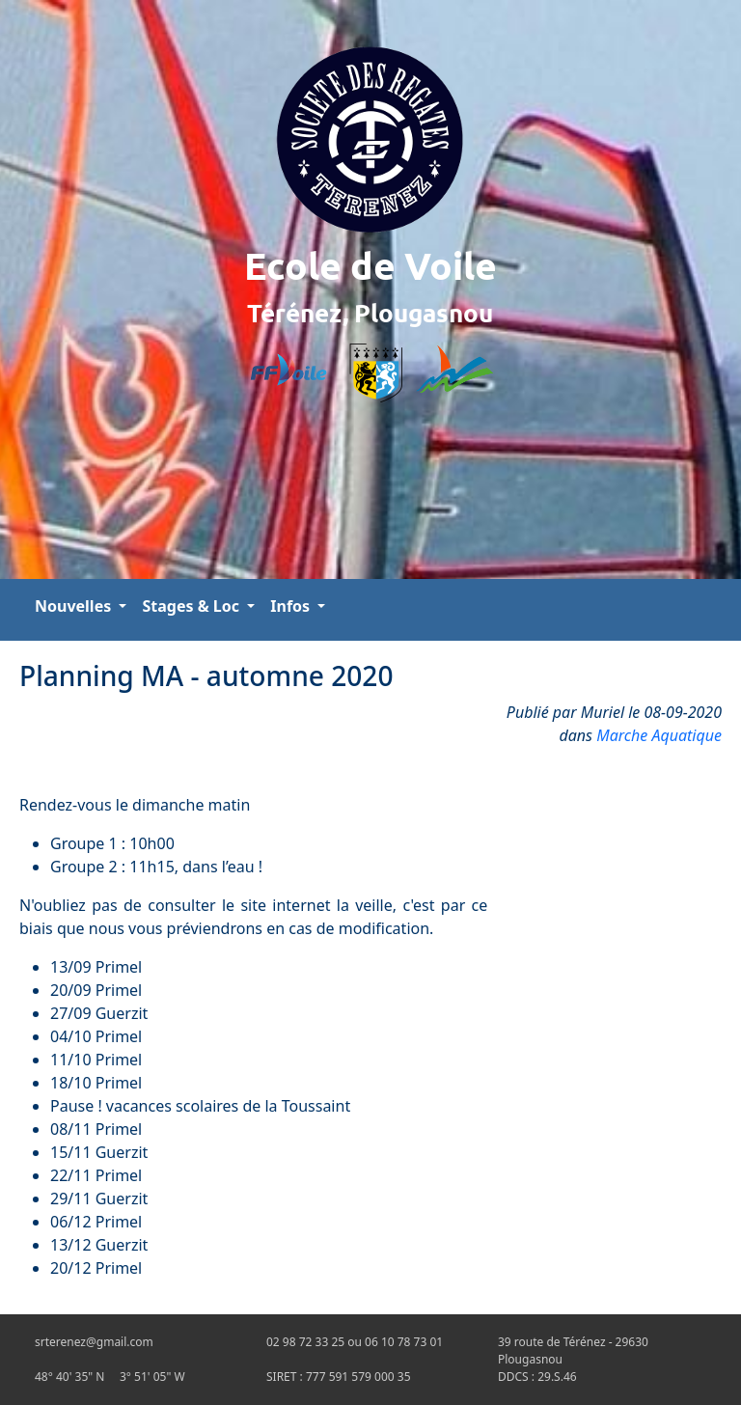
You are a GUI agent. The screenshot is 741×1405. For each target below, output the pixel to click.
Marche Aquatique (659, 735)
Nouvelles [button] (75, 606)
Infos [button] (292, 606)
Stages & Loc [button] (192, 606)
